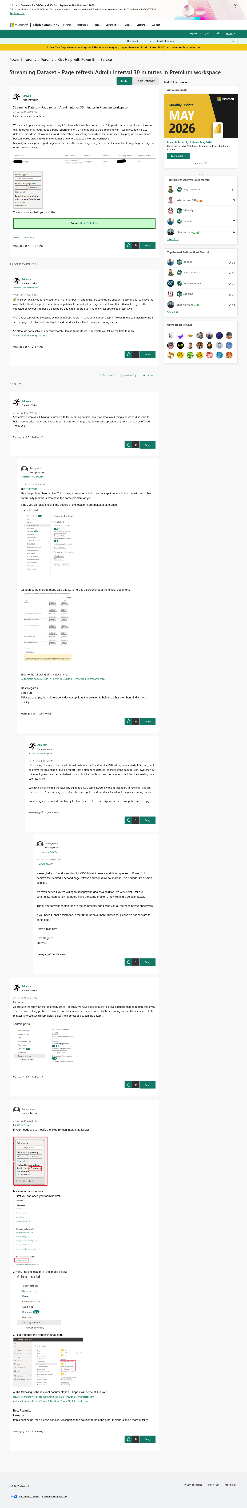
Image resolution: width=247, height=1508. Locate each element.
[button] (124, 80)
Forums (67, 24)
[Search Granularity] (139, 41)
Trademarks (230, 1484)
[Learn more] (178, 156)
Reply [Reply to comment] (148, 354)
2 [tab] (197, 164)
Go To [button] (229, 33)
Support (156, 24)
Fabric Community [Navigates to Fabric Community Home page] (46, 25)
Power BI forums (23, 59)
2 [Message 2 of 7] (23, 1431)
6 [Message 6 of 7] (23, 346)
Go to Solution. (89, 223)
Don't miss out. (192, 47)
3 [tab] (199, 164)
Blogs (127, 24)
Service (106, 59)
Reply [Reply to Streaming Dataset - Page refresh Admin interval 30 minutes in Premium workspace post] (148, 245)
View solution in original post (30, 335)
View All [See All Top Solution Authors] (173, 239)
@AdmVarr (30, 488)
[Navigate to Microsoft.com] (19, 25)
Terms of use (213, 1484)
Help (218, 33)
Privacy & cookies (193, 1484)
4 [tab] (201, 164)
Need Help (28, 237)
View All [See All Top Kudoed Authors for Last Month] (173, 312)
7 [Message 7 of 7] (47, 954)
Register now (17, 13)
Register (194, 33)
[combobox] (196, 41)
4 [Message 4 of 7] (23, 437)
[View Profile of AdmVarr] (26, 95)
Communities (112, 24)
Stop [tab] (205, 164)
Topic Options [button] (145, 81)
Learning (141, 24)
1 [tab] (195, 164)
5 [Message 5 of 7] (31, 713)
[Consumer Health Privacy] (54, 1496)
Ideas (96, 24)
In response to (25, 287)
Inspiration (82, 24)
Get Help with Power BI (76, 59)
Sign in (206, 33)
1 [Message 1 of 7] (23, 245)
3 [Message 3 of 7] (23, 1076)
